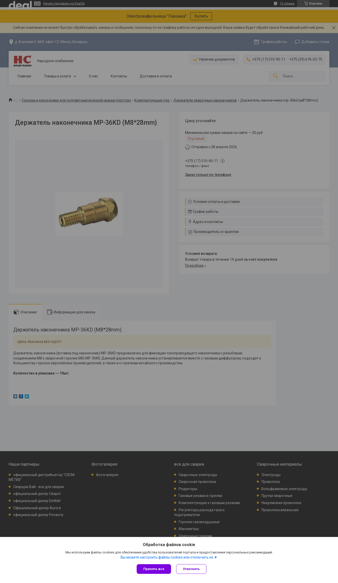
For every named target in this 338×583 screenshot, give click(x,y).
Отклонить (191, 569)
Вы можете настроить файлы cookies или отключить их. (167, 557)
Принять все (153, 569)
